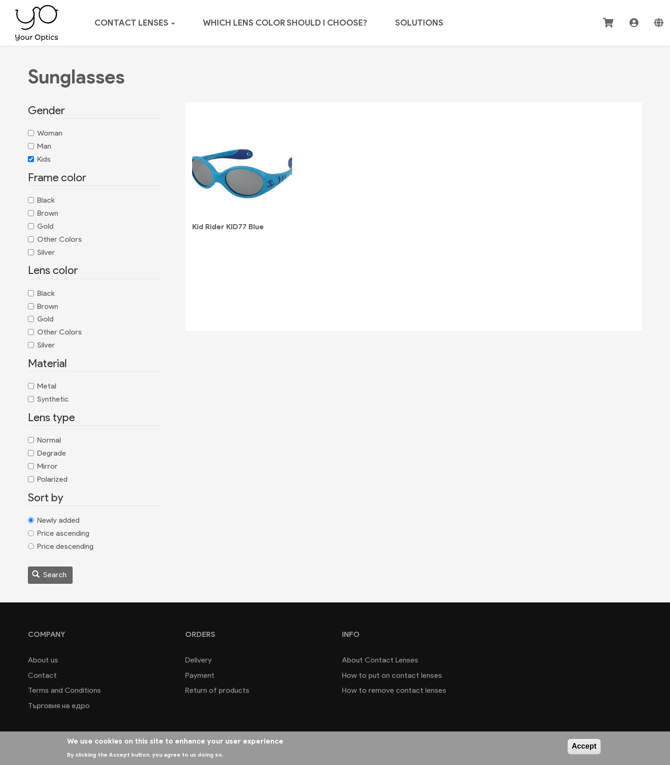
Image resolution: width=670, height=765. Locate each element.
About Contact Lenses (380, 660)
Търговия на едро (59, 705)
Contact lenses (134, 23)
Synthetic (48, 399)
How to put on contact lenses (392, 675)
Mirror (43, 466)
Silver (41, 252)
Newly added (54, 520)
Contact (42, 675)
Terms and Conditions (64, 690)
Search (49, 574)
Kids (39, 159)
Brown (43, 213)
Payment (199, 675)
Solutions (419, 23)
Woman (45, 133)
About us (43, 660)
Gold (41, 226)
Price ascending (58, 533)
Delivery (198, 660)
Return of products (217, 690)
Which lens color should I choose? (285, 23)
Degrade (47, 453)
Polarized (47, 479)
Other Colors (55, 239)
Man (39, 146)
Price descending (61, 546)
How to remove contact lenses (394, 690)
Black (41, 200)
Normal (44, 440)
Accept (584, 746)
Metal (42, 386)
